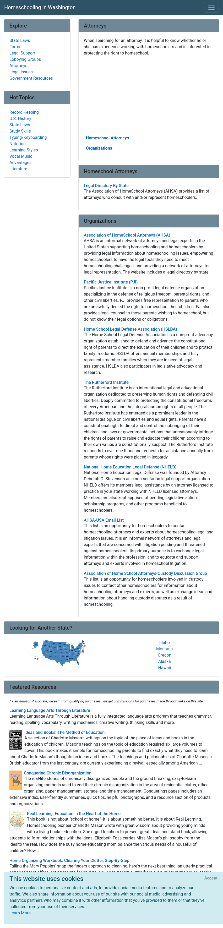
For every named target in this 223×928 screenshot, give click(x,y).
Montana (164, 648)
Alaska (164, 661)
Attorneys (18, 65)
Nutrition (17, 143)
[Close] (211, 878)
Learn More (20, 912)
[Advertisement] (149, 95)
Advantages (20, 162)
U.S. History (20, 118)
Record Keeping (24, 112)
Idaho (164, 642)
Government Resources (31, 78)
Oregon (164, 655)
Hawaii (164, 667)
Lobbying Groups (25, 59)
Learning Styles (23, 150)
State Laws (19, 40)
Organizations (99, 148)
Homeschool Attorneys (107, 137)
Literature (18, 168)
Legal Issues (21, 71)
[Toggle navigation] (211, 7)
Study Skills (20, 131)
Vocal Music (20, 156)
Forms (15, 46)
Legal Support (22, 53)
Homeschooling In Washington (39, 7)
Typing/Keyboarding (28, 137)
